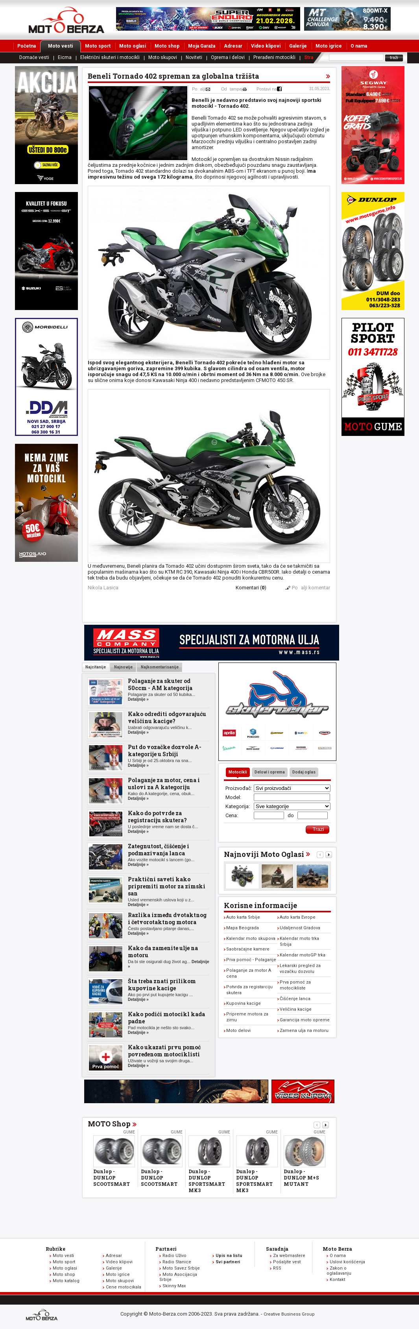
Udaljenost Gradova (300, 927)
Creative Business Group (289, 1314)
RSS (277, 1268)
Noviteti (194, 57)
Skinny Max (174, 1285)
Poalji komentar (311, 588)
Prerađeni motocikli (274, 57)
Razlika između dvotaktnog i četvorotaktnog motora (167, 918)
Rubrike (55, 1249)
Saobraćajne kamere (247, 949)
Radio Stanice (176, 1261)
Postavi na (267, 89)
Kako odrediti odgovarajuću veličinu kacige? (167, 717)
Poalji (198, 89)
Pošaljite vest (287, 1261)
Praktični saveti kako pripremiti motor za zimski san (166, 886)
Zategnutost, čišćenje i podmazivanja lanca (158, 849)
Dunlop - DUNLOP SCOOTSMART (111, 1177)
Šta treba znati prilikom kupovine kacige (162, 984)
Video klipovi (266, 46)
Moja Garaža (201, 46)
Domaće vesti (34, 57)
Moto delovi (238, 1030)
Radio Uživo (174, 1255)
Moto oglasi (132, 46)
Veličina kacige (296, 1009)
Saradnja (277, 1249)
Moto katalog (66, 1280)
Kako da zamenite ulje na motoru (163, 951)
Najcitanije (96, 667)
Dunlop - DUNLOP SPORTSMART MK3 (206, 1180)
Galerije (298, 46)
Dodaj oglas (304, 772)
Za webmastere (289, 1255)
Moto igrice (329, 46)
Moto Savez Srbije (181, 1268)
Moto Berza (337, 1249)
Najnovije (123, 667)
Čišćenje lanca (295, 998)
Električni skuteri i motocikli (110, 57)
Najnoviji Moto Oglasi (264, 854)
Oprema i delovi (228, 57)
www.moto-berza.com (43, 1315)
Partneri (166, 1249)
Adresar (233, 46)
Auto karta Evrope (298, 917)
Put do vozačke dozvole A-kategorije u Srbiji (164, 750)
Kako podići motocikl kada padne (166, 1017)
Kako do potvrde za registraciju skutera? (157, 816)
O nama (359, 46)
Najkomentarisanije (159, 667)
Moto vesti (64, 46)
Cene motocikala (123, 1287)
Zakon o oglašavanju (339, 1271)
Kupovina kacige (243, 1003)
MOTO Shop (109, 1123)
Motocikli (238, 772)
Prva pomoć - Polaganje (251, 959)
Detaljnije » (138, 699)
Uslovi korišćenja (347, 1261)
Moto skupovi (162, 57)
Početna (26, 46)
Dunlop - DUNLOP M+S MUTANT (301, 1177)
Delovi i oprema (270, 772)
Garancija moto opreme (305, 1020)
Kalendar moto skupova (250, 938)
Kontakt (337, 1279)
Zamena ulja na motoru (304, 1030)
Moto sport (98, 46)
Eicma (65, 57)
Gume (129, 1132)
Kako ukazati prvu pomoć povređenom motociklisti (164, 1050)
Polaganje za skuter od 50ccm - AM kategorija (160, 684)
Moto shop (167, 46)
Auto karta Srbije (243, 917)
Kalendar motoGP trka (302, 955)
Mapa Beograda (242, 927)
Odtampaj (232, 89)
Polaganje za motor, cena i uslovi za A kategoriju (164, 783)
